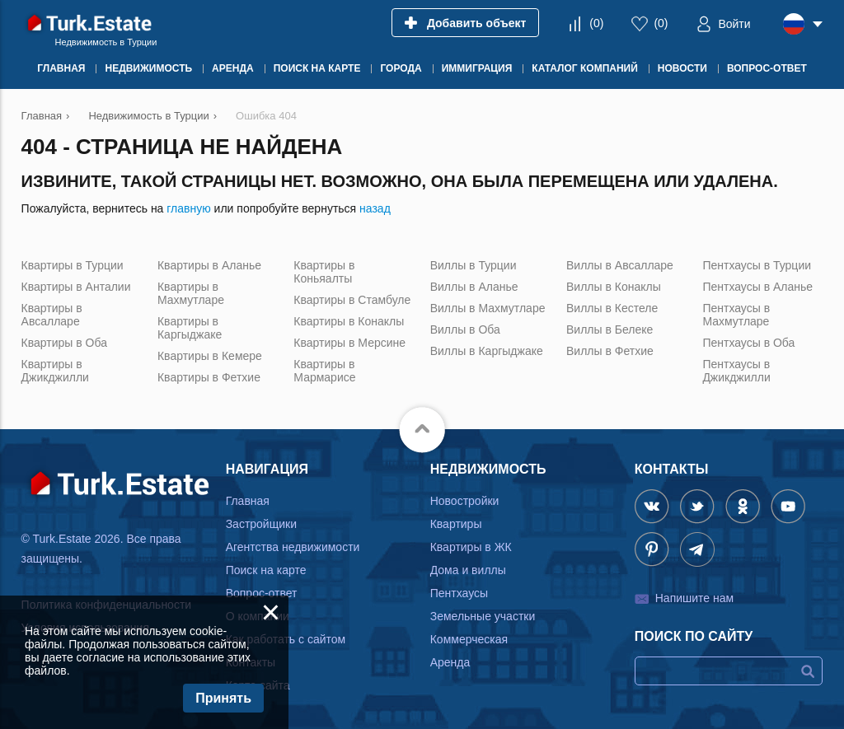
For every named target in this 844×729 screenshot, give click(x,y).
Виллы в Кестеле (612, 308)
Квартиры (456, 523)
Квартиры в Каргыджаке (189, 328)
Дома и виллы (468, 570)
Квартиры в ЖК (471, 547)
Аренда (450, 662)
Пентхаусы (459, 593)
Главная (248, 500)
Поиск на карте (266, 570)
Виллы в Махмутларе (488, 308)
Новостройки (464, 500)
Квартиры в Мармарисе (324, 370)
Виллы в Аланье (474, 286)
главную (188, 208)
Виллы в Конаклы (613, 286)
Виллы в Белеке (609, 329)
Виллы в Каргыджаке (486, 350)
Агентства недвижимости (293, 547)
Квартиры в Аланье (209, 265)
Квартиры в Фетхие (208, 377)
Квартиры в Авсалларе (51, 314)
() (596, 23)
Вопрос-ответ (262, 593)
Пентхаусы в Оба (748, 342)
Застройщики (261, 523)
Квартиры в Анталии (76, 286)
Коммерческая (469, 639)
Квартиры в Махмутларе (190, 293)
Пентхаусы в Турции (756, 265)
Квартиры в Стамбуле (351, 299)
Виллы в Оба (465, 329)
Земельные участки (483, 616)
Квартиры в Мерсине (349, 342)
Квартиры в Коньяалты (323, 272)
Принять (223, 698)
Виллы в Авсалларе (619, 265)
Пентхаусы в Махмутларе (736, 314)
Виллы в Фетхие (610, 350)
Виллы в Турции (473, 265)
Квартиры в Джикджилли (55, 370)
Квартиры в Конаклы (348, 321)
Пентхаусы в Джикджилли (736, 370)
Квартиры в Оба (64, 342)
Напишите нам (694, 598)
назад (375, 208)
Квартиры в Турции (72, 265)
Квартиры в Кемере (209, 355)
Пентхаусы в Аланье (757, 286)
